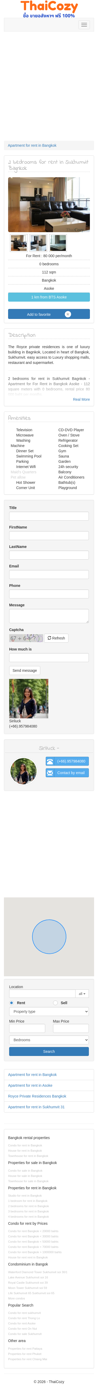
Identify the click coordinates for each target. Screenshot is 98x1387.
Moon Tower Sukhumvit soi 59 (27, 1287)
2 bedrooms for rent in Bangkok (28, 1206)
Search (49, 1051)
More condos (16, 1298)
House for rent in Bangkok (25, 1150)
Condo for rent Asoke (22, 1323)
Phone (14, 585)
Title (13, 508)
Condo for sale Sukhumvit (25, 1333)
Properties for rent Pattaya (25, 1348)
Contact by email (65, 773)
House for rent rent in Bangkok (28, 1257)
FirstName (18, 527)
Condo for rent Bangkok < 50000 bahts (33, 1241)
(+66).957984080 (65, 761)
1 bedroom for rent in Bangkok (28, 1200)
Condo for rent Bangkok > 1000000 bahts (35, 1252)
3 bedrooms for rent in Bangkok (28, 1211)
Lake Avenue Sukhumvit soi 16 (28, 1277)
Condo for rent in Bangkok (25, 1145)
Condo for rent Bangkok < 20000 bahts (33, 1231)
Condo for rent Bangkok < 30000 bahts (33, 1236)
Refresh (56, 638)
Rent (21, 1003)
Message (17, 605)
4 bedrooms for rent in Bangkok (28, 1216)
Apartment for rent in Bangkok (32, 145)
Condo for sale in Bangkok (25, 1170)
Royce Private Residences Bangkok (37, 1096)
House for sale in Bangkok (25, 1175)
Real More (81, 399)
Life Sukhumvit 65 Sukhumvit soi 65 (31, 1293)
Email (14, 566)
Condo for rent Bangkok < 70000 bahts (33, 1246)
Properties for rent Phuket (24, 1353)
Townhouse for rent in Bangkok (28, 1155)
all (80, 993)
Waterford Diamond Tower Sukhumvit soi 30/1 (37, 1272)
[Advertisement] (49, 88)
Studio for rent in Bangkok (25, 1195)
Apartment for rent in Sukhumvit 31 (36, 1107)
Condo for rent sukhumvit (24, 1312)
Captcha (16, 630)
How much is (20, 649)
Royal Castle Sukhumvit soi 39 (28, 1282)
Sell (64, 1003)
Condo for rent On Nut (22, 1328)
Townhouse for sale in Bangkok (28, 1181)
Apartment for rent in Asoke (30, 1085)
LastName (18, 547)
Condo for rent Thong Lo (24, 1318)
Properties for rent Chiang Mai (27, 1359)
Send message (25, 670)
